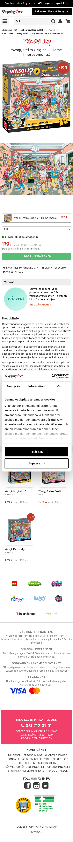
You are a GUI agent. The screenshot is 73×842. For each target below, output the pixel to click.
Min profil (14, 755)
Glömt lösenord (56, 755)
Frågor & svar (33, 755)
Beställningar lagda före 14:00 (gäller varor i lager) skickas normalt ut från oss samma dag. (36, 653)
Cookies (24, 763)
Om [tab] (59, 386)
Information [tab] (36, 386)
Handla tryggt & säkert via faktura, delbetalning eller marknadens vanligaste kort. (36, 684)
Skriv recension (54, 268)
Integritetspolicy (44, 763)
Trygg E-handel (57, 771)
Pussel (51, 30)
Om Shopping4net (58, 767)
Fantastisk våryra (18, 3)
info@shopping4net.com (36, 738)
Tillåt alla (36, 451)
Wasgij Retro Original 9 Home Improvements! (40, 33)
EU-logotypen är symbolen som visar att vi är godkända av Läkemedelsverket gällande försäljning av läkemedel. (36, 667)
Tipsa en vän (13, 272)
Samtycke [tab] (13, 386)
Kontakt (13, 759)
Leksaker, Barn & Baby (33, 30)
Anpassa (36, 463)
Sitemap (51, 827)
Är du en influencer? (35, 759)
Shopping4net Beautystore (26, 771)
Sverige (36, 832)
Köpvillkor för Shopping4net (24, 767)
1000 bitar (7, 33)
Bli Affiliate (60, 759)
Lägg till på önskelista (21, 268)
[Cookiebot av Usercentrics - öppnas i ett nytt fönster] (52, 376)
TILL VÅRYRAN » (40, 304)
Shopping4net (9, 30)
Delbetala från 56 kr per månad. (21, 248)
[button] (68, 21)
